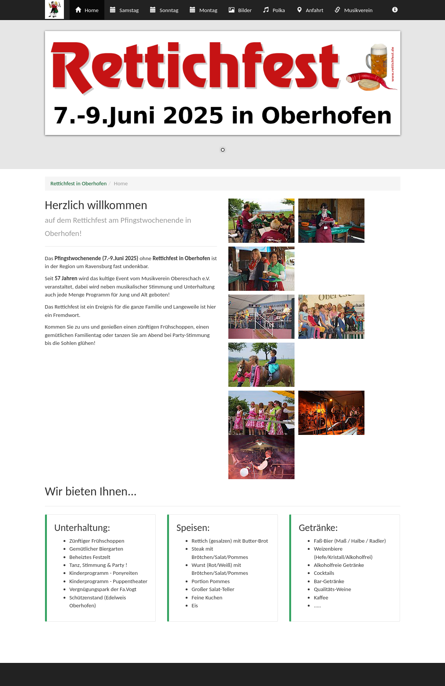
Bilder (240, 10)
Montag (203, 10)
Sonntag (164, 10)
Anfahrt (309, 10)
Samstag (124, 10)
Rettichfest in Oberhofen (79, 183)
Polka (274, 10)
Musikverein (353, 10)
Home (87, 10)
